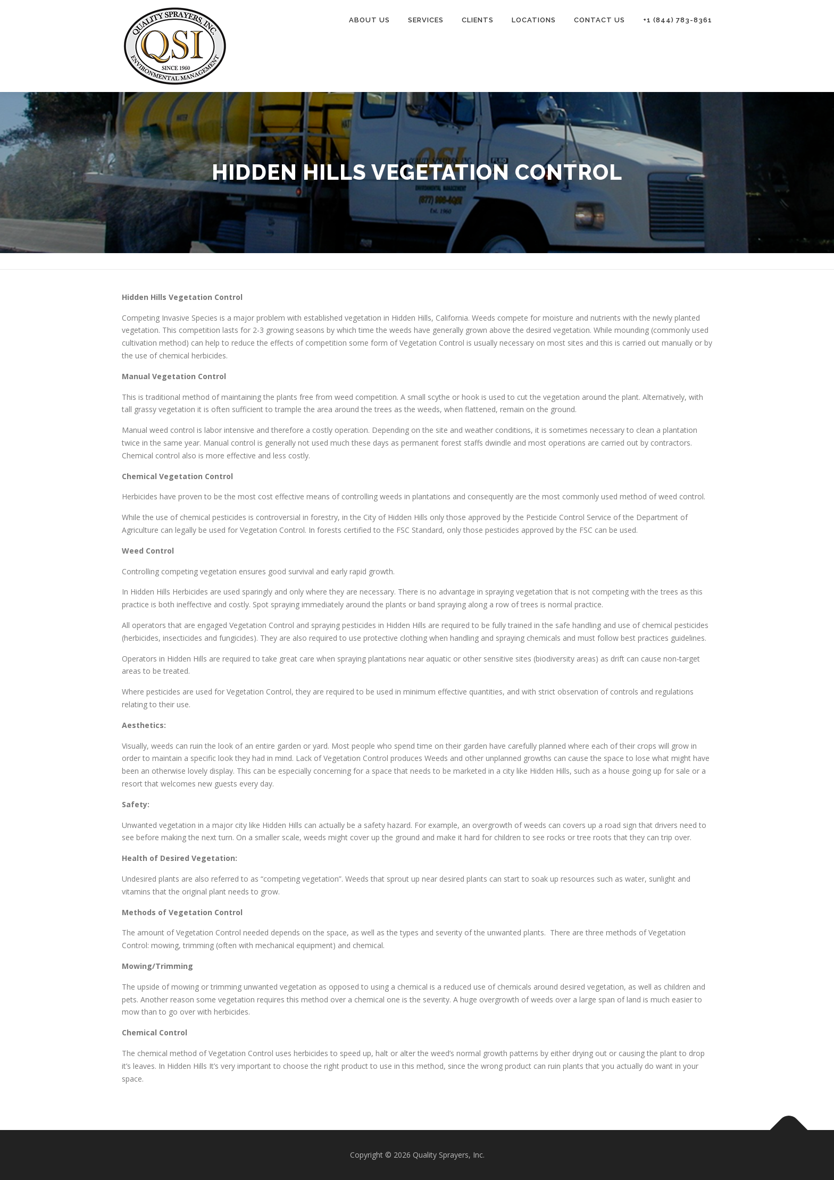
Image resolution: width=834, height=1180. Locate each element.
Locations (534, 20)
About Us (369, 20)
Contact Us (599, 20)
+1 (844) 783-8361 (677, 20)
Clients (478, 20)
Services (426, 20)
